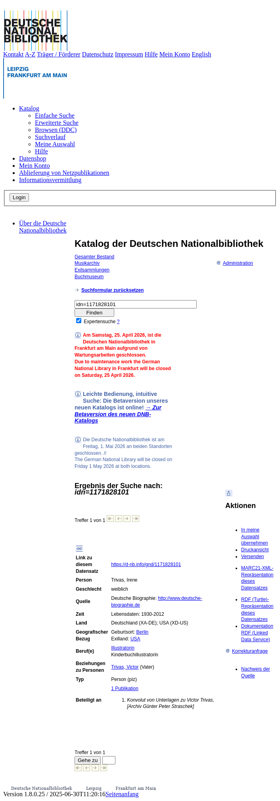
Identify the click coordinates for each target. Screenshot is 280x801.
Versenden (252, 556)
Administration (234, 263)
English (201, 54)
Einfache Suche (55, 115)
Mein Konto (174, 54)
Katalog (29, 108)
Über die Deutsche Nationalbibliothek (43, 227)
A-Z (30, 54)
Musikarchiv (87, 263)
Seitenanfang (122, 794)
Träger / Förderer (59, 54)
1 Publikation (124, 688)
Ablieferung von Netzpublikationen (64, 172)
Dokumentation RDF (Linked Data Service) (257, 632)
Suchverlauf (50, 137)
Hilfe (151, 54)
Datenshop (32, 158)
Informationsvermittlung (50, 179)
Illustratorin (122, 648)
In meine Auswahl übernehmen (254, 536)
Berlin (142, 632)
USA (135, 639)
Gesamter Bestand (94, 257)
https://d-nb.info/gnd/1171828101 (146, 564)
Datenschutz (97, 54)
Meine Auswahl (55, 144)
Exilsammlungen (92, 270)
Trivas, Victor (124, 667)
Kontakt (13, 54)
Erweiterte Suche (57, 122)
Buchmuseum (89, 276)
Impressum (129, 54)
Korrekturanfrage (246, 651)
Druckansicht (254, 550)
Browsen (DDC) (56, 129)
